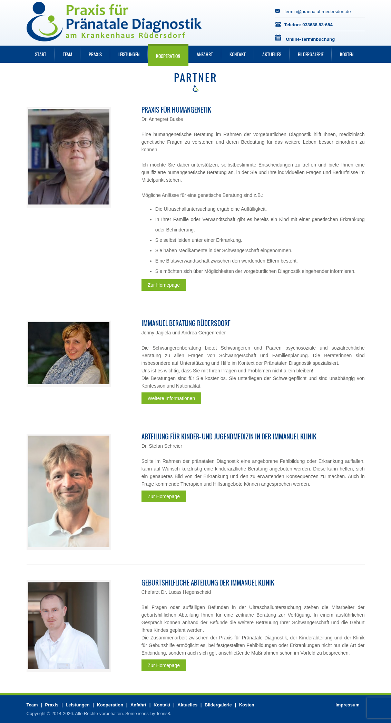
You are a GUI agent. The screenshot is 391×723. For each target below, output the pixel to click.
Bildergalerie (310, 54)
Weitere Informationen (171, 398)
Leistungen (128, 54)
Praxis (95, 54)
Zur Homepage (164, 285)
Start (40, 54)
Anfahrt (205, 54)
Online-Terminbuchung (310, 39)
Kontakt (237, 54)
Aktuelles (271, 54)
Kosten (346, 54)
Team (67, 54)
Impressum (347, 704)
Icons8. (164, 713)
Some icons (137, 713)
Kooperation (168, 56)
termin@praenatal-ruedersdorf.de (317, 11)
